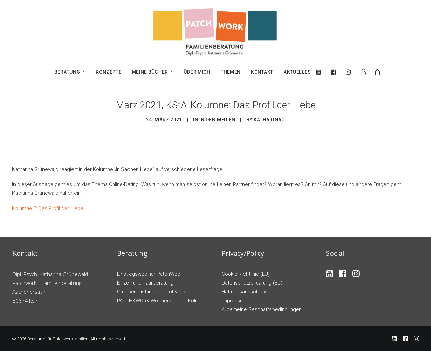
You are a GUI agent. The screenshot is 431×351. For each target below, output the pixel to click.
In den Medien (217, 120)
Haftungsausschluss (245, 292)
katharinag (269, 120)
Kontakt (262, 72)
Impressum (234, 301)
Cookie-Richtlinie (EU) (246, 274)
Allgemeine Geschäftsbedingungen (262, 309)
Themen (231, 72)
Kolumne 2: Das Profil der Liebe (47, 208)
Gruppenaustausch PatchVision (152, 292)
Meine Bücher (153, 72)
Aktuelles (297, 72)
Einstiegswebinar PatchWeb (148, 274)
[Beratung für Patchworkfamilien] (215, 31)
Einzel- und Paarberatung (145, 283)
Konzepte (109, 72)
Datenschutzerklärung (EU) (252, 283)
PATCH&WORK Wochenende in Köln (157, 301)
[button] (320, 72)
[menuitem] (70, 72)
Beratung (70, 72)
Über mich (197, 72)
